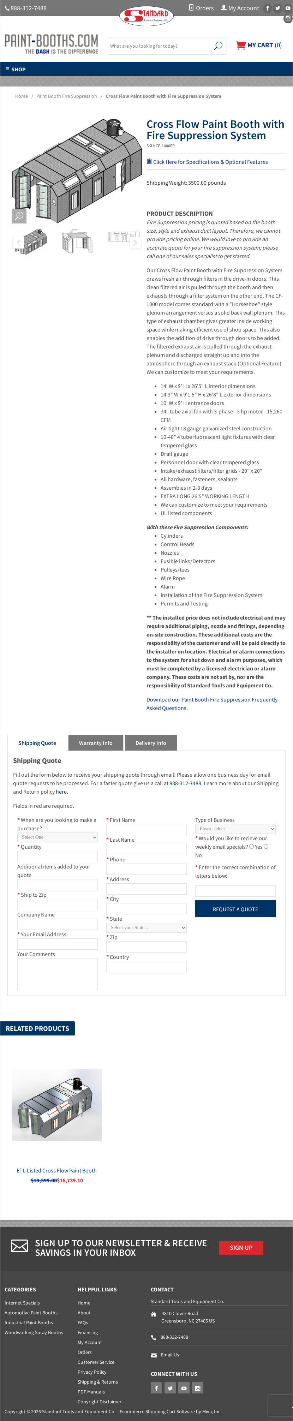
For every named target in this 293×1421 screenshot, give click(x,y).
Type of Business (215, 819)
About (84, 1312)
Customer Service (96, 1362)
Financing (88, 1332)
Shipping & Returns (98, 1382)
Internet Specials (22, 1303)
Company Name (36, 914)
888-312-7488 (29, 8)
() (259, 45)
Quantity (29, 846)
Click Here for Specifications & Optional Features (207, 161)
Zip (112, 937)
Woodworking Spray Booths (34, 1332)
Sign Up (241, 1248)
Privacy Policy (92, 1372)
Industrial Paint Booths (29, 1322)
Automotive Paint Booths (31, 1312)
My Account (240, 8)
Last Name (120, 839)
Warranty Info (96, 742)
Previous (18, 243)
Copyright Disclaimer (99, 1401)
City (112, 898)
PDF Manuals (91, 1392)
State (114, 918)
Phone (115, 859)
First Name (120, 819)
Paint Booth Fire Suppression (66, 96)
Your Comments (36, 953)
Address (117, 879)
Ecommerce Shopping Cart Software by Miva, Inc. (170, 1411)
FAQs (83, 1322)
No (198, 855)
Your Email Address (41, 934)
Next (135, 243)
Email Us (170, 1354)
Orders (201, 8)
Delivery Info (151, 742)
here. (62, 791)
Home (21, 96)
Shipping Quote (37, 742)
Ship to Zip (32, 894)
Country (117, 956)
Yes (259, 846)
